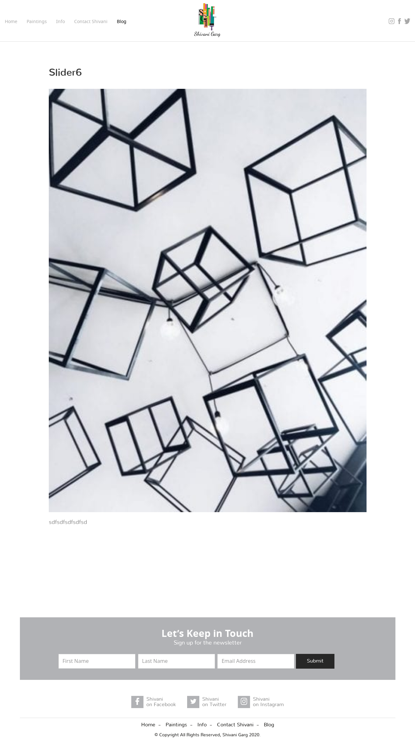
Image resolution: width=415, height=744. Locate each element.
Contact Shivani (91, 22)
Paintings (176, 724)
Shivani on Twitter (214, 702)
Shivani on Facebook (161, 702)
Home (11, 22)
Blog (121, 22)
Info (202, 724)
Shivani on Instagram (268, 702)
